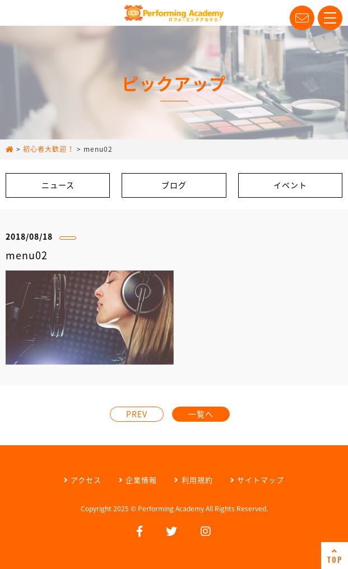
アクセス (82, 479)
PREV (136, 413)
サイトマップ (257, 479)
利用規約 (193, 479)
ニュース (58, 184)
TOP (334, 556)
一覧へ (201, 413)
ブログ (174, 184)
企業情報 (138, 479)
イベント (290, 184)
